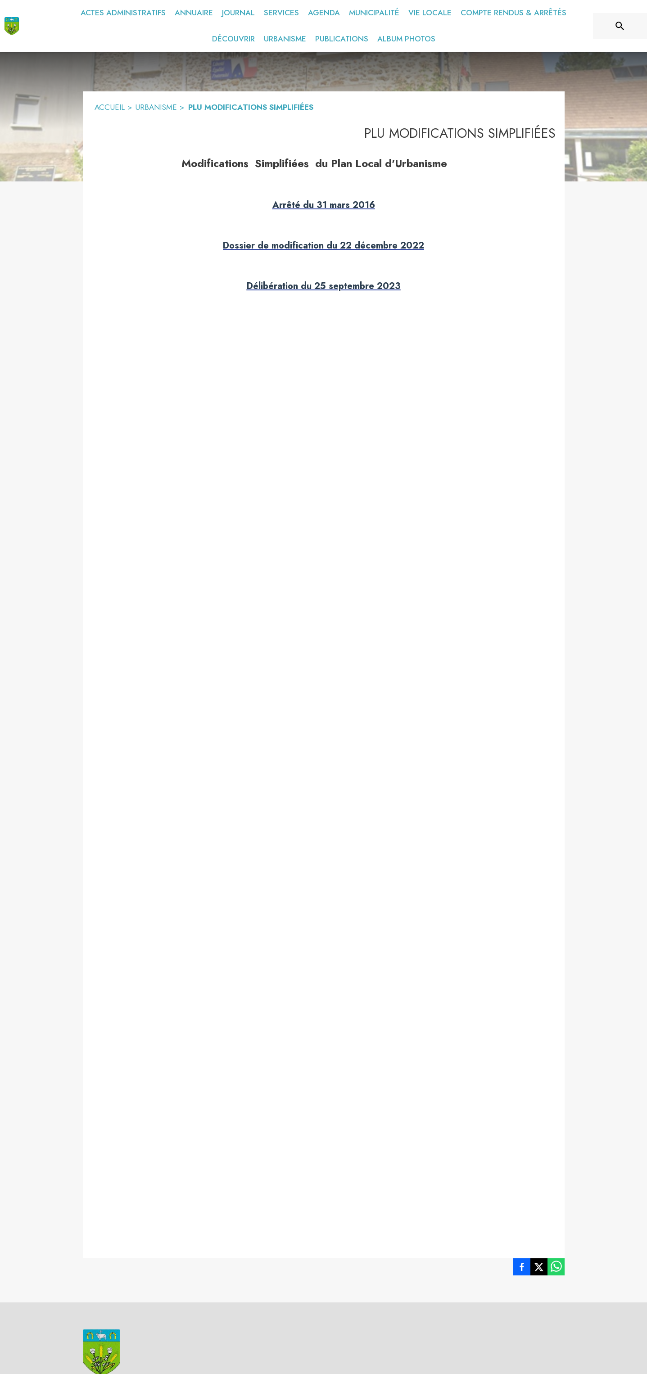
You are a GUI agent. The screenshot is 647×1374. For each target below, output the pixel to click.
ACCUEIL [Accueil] (110, 107)
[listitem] (521, 1268)
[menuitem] (123, 13)
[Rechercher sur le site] (620, 26)
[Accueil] (12, 26)
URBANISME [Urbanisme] (156, 107)
